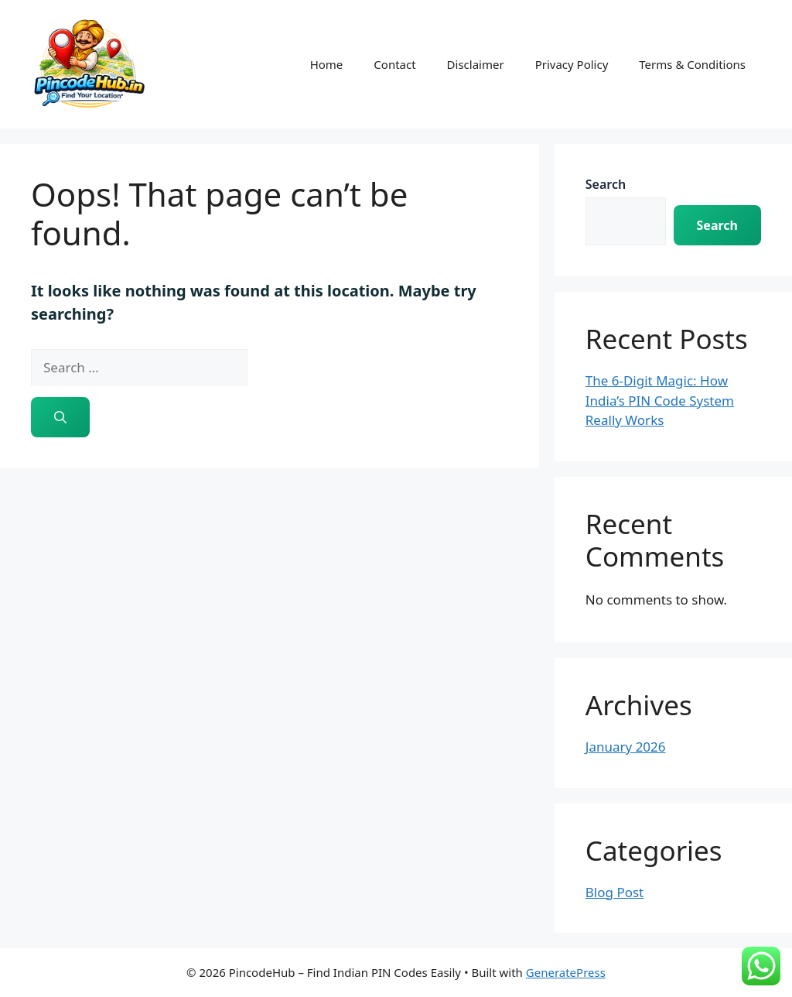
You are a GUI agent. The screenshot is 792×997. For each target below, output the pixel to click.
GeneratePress (566, 972)
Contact (394, 64)
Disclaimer (475, 64)
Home (326, 64)
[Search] (60, 417)
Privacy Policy (572, 64)
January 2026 (625, 746)
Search (605, 184)
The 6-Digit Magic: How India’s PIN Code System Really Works (659, 400)
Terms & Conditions (692, 64)
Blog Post (614, 892)
